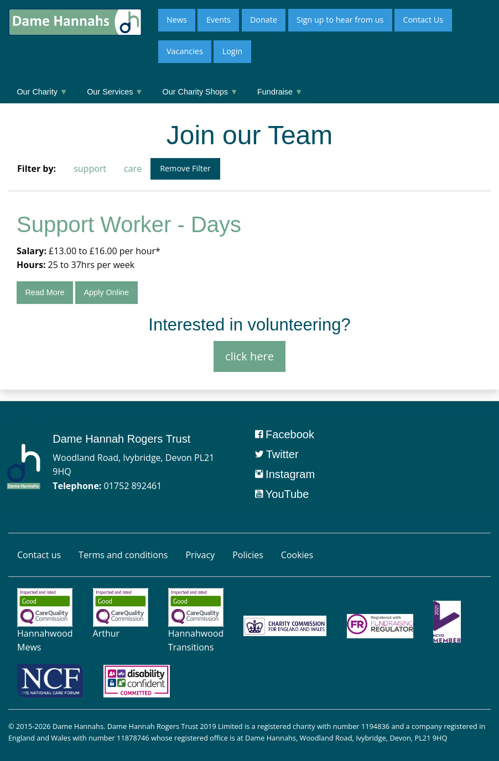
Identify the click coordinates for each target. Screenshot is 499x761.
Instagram (285, 474)
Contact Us (423, 19)
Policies (247, 555)
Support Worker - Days (129, 224)
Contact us (39, 555)
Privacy (200, 555)
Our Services (115, 91)
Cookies (297, 555)
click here (249, 356)
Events (218, 19)
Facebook (284, 434)
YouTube (282, 494)
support (90, 168)
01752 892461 (133, 486)
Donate (263, 19)
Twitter (277, 454)
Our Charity (42, 91)
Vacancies (185, 51)
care (133, 168)
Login (232, 51)
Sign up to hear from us (340, 19)
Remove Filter (185, 168)
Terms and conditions (123, 555)
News (177, 19)
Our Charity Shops (200, 91)
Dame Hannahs (78, 726)
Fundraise (280, 91)
